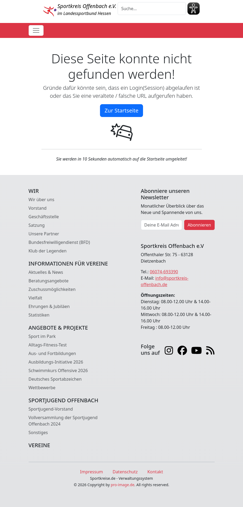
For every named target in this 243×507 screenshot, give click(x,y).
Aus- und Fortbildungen (52, 353)
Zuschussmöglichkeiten (52, 289)
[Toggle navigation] (36, 30)
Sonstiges (38, 432)
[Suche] (152, 8)
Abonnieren (199, 225)
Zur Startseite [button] (121, 110)
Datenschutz (125, 472)
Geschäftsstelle (44, 217)
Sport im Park (42, 336)
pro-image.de (122, 484)
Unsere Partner (44, 234)
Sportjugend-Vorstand (51, 409)
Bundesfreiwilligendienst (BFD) (59, 242)
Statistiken (39, 315)
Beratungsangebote (49, 281)
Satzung (37, 225)
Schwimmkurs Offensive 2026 (58, 370)
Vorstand (38, 208)
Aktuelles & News (46, 272)
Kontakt (155, 472)
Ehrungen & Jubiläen (49, 306)
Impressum (91, 472)
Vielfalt (35, 298)
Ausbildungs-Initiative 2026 (56, 362)
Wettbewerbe (42, 388)
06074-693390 (164, 272)
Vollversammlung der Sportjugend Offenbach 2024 (63, 421)
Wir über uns (42, 199)
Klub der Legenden (48, 251)
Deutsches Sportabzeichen (55, 379)
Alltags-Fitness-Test (48, 345)
